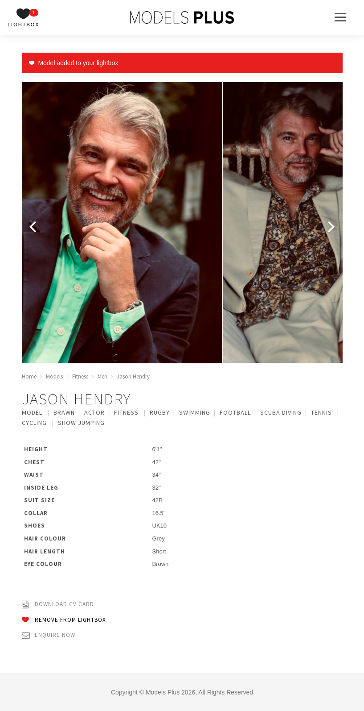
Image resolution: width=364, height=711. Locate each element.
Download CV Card (58, 604)
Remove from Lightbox (64, 620)
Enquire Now (48, 635)
